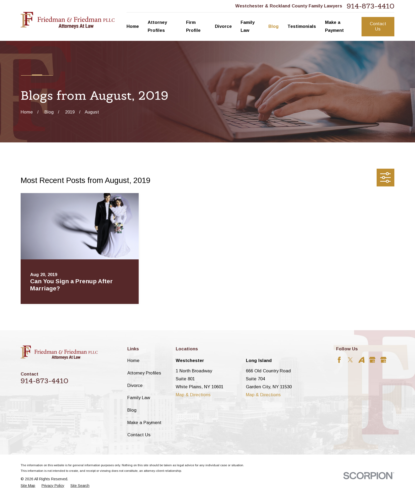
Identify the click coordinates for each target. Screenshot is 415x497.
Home (133, 360)
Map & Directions (193, 394)
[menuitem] (28, 485)
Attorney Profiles (144, 373)
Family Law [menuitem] (248, 26)
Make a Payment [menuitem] (334, 26)
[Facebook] (339, 360)
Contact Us (378, 26)
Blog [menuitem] (273, 26)
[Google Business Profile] (372, 360)
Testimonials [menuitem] (301, 26)
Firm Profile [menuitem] (193, 26)
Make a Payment (144, 422)
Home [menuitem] (133, 26)
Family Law (138, 397)
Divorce (135, 385)
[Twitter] (350, 360)
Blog (132, 410)
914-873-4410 (370, 6)
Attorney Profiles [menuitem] (157, 26)
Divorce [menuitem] (223, 26)
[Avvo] (361, 360)
